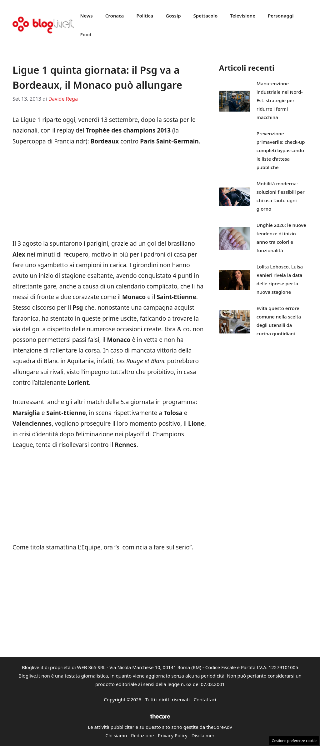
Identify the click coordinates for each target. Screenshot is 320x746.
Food (85, 34)
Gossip (173, 16)
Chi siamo (116, 735)
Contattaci (205, 699)
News (86, 16)
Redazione (142, 735)
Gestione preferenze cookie (294, 740)
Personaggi (281, 16)
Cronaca (114, 16)
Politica (144, 16)
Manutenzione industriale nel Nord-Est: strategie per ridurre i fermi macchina (280, 100)
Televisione (242, 16)
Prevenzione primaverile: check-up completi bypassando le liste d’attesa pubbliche (281, 150)
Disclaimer (202, 735)
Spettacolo (205, 16)
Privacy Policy (173, 735)
